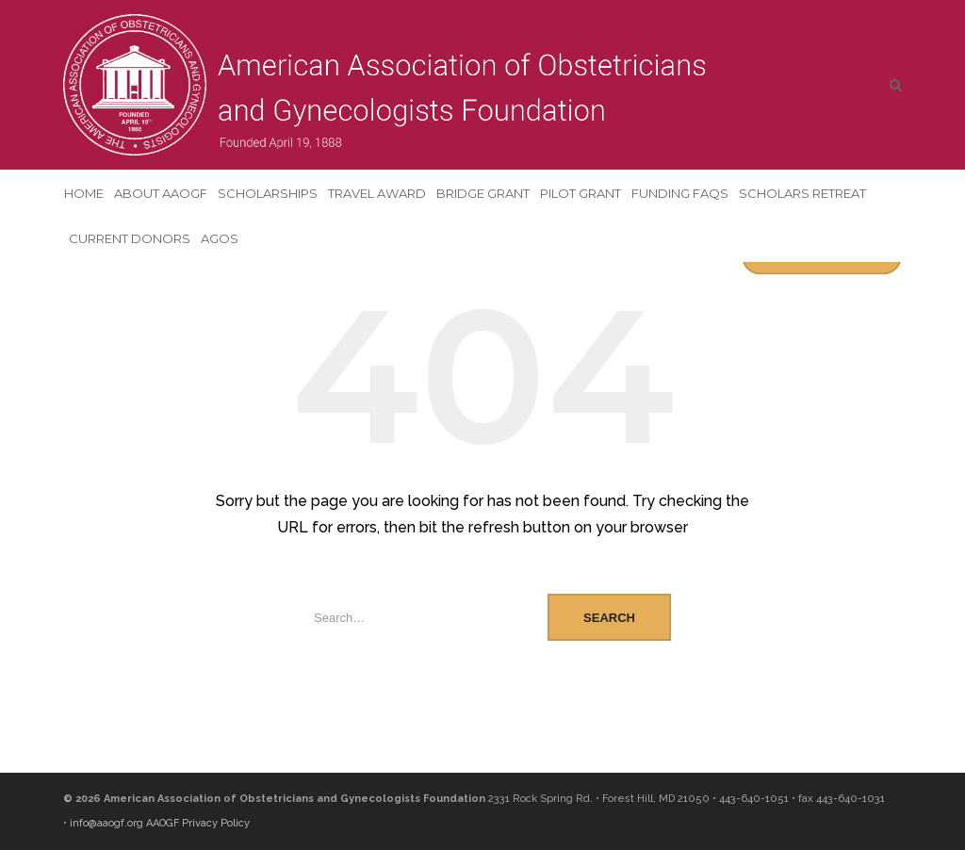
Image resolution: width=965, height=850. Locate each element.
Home (84, 193)
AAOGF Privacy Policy (198, 823)
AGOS (219, 238)
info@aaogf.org (106, 823)
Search (609, 618)
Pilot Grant (580, 193)
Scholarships (268, 193)
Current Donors (129, 238)
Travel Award (377, 193)
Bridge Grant (483, 193)
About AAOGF (160, 193)
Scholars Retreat (802, 193)
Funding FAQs (679, 193)
